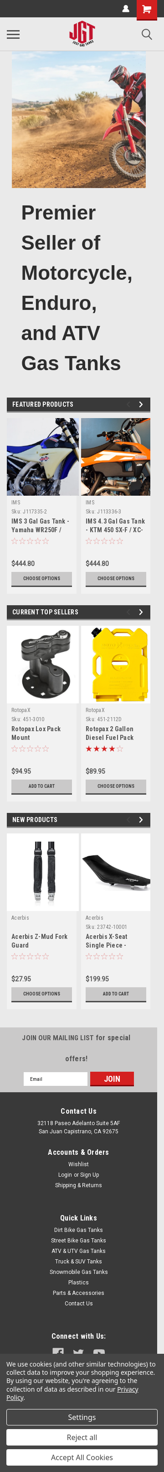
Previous (129, 404)
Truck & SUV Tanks (78, 1261)
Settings (82, 1417)
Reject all (82, 1437)
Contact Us (79, 1303)
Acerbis (20, 918)
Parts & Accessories (78, 1293)
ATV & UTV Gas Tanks (78, 1251)
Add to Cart (42, 786)
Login (65, 1175)
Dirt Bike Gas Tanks (78, 1230)
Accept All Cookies (82, 1457)
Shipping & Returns (78, 1185)
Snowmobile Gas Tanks (79, 1272)
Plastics (78, 1282)
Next (142, 404)
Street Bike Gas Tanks (78, 1240)
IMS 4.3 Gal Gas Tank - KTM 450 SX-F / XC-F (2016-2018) (115, 530)
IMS (15, 502)
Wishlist (78, 1164)
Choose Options (41, 578)
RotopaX (21, 710)
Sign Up (89, 1175)
